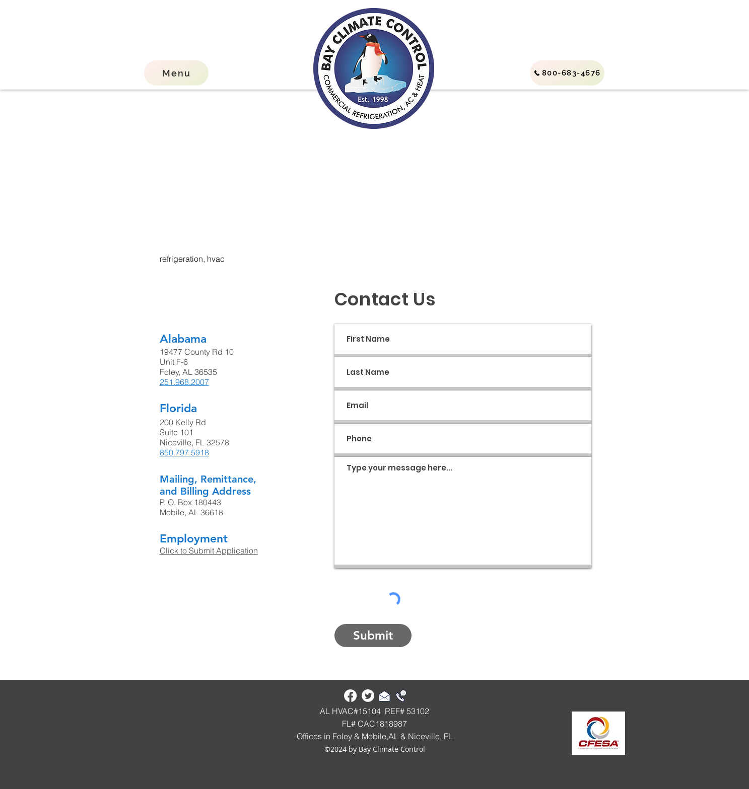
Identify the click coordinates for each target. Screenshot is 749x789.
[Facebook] (350, 695)
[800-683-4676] (567, 73)
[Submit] (373, 635)
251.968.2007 (184, 382)
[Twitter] (368, 695)
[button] (176, 73)
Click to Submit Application (209, 550)
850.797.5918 (184, 452)
